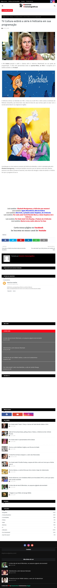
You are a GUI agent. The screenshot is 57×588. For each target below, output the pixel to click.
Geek (28, 522)
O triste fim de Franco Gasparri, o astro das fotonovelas (24, 455)
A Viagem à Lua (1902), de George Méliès (20, 493)
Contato (23, 1)
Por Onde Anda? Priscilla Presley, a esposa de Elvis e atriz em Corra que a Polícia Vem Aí (31, 463)
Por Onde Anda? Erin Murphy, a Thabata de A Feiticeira (33, 219)
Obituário (28, 530)
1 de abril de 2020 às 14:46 (12, 284)
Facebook (39, 227)
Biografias (28, 512)
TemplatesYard (14, 585)
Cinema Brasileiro (28, 515)
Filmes (28, 520)
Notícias (11, 16)
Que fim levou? (28, 535)
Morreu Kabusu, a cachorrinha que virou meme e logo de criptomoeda (29, 470)
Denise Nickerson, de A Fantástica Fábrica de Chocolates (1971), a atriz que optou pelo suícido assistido (31, 478)
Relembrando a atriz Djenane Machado (14, 348)
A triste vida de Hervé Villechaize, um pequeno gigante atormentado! (22, 338)
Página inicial (6, 16)
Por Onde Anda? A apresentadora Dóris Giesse (22, 439)
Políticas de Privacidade (14, 1)
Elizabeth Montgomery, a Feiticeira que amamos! (33, 209)
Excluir (14, 291)
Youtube (42, 230)
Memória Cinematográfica (26, 256)
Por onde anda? (28, 532)
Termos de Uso (29, 1)
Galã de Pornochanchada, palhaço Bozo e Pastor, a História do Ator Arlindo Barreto (30, 433)
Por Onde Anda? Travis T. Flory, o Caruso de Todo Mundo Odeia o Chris (28, 424)
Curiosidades (28, 517)
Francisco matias (12, 282)
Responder (10, 291)
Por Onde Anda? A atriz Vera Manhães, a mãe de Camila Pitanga (21, 367)
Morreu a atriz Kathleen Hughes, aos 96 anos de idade (24, 447)
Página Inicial (4, 1)
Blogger (28, 585)
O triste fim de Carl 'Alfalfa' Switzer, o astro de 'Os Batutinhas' (20, 357)
